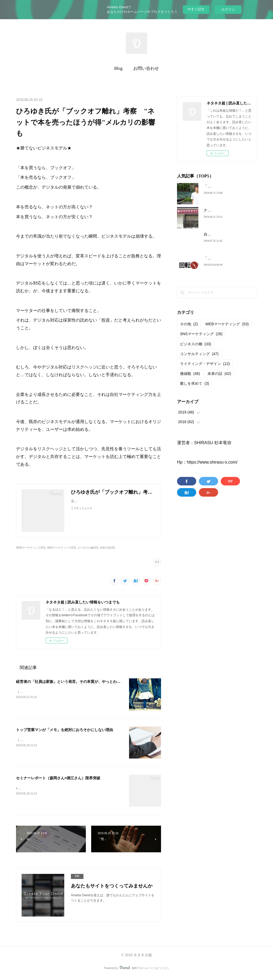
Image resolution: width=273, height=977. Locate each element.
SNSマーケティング (201, 334)
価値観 (190, 373)
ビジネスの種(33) (88, 547)
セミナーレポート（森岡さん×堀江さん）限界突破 (58, 778)
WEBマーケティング (227, 324)
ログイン (228, 9)
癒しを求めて (194, 383)
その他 (189, 324)
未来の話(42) (107, 547)
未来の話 (219, 373)
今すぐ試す (196, 9)
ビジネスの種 (195, 344)
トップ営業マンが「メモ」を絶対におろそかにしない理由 (64, 730)
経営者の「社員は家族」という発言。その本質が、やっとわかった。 (74, 681)
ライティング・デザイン (205, 364)
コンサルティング (199, 354)
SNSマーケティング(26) (61, 547)
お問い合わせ (146, 68)
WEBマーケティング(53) (31, 547)
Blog (118, 68)
